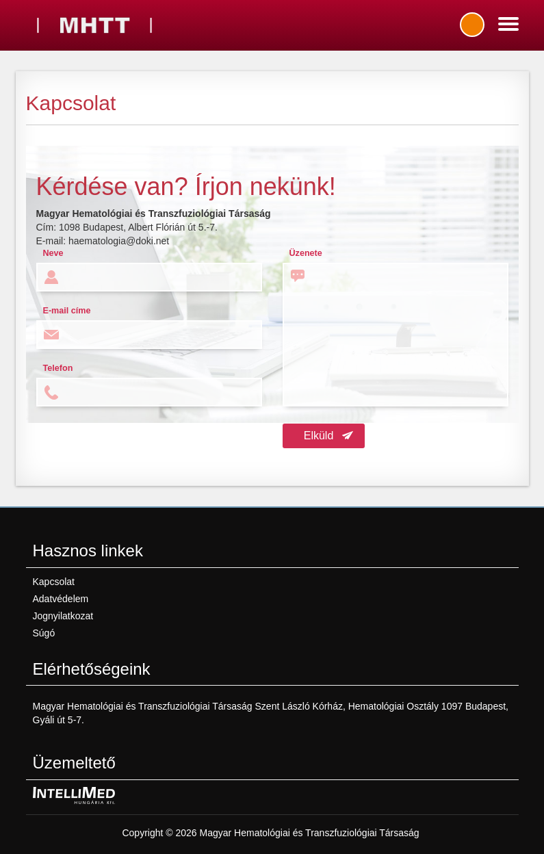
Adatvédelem (61, 598)
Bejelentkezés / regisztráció (472, 24)
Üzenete (305, 253)
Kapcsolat (54, 581)
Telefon (58, 368)
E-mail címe (67, 310)
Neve (53, 253)
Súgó (44, 632)
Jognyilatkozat (63, 615)
